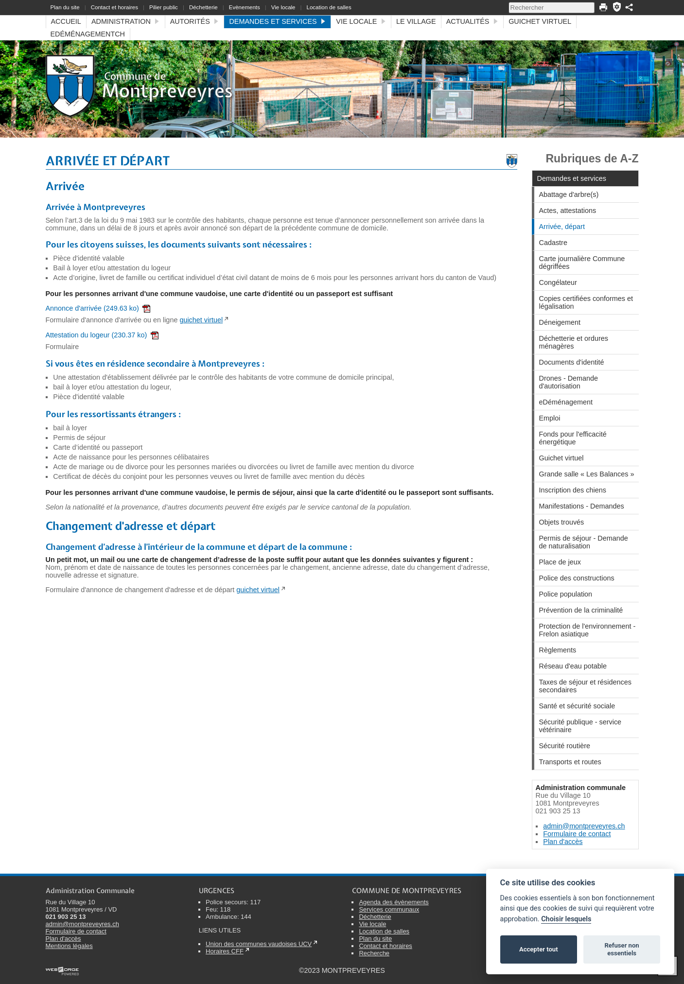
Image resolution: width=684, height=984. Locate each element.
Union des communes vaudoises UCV (259, 944)
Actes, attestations (567, 210)
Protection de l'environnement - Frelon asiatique (587, 630)
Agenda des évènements (393, 902)
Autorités (194, 21)
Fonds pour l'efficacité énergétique (573, 438)
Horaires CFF (225, 951)
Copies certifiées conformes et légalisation (586, 302)
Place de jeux (560, 562)
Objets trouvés (561, 522)
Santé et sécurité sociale (577, 706)
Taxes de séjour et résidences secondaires (585, 686)
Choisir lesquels (566, 919)
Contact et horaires (114, 7)
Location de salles (329, 7)
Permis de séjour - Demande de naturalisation (583, 542)
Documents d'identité (571, 362)
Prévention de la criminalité (581, 610)
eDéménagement (566, 402)
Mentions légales (69, 945)
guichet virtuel (201, 320)
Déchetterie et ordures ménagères (573, 342)
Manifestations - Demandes (581, 506)
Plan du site (65, 7)
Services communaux (389, 909)
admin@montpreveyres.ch (584, 826)
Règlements (558, 650)
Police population (566, 594)
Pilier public (163, 7)
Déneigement (560, 322)
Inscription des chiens (572, 490)
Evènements (244, 7)
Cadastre (553, 242)
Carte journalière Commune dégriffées (582, 262)
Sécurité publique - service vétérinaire (580, 726)
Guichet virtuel (540, 21)
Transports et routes (570, 762)
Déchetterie (203, 7)
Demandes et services (277, 21)
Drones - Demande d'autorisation (568, 382)
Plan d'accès (562, 841)
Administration (125, 21)
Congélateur (558, 282)
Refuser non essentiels (621, 949)
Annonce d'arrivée (98, 308)
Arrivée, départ (562, 226)
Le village (416, 21)
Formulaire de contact (577, 834)
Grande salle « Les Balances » (586, 474)
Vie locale (283, 7)
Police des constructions (576, 578)
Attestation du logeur (102, 335)
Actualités (472, 21)
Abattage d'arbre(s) (569, 194)
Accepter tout (538, 949)
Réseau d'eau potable (573, 666)
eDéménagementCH (88, 34)
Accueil (66, 21)
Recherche (374, 953)
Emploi (550, 418)
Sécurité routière (565, 746)
